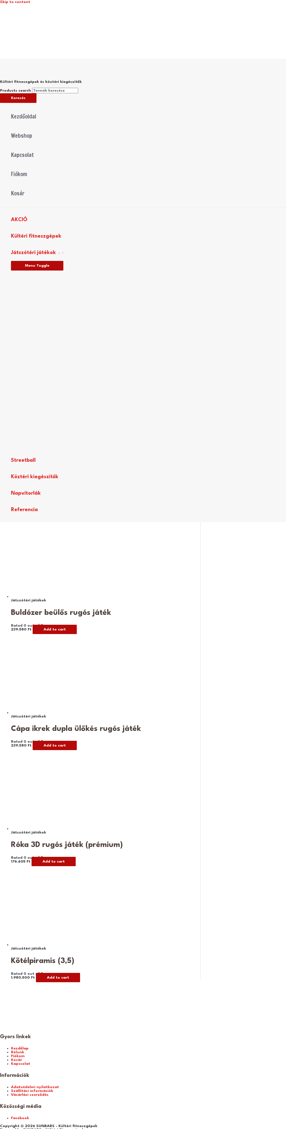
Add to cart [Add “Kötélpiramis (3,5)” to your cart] (58, 977)
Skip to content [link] (15, 2)
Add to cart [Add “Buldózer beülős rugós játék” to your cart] (55, 629)
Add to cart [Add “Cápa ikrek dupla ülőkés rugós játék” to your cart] (55, 745)
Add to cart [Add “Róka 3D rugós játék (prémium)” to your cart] (54, 861)
